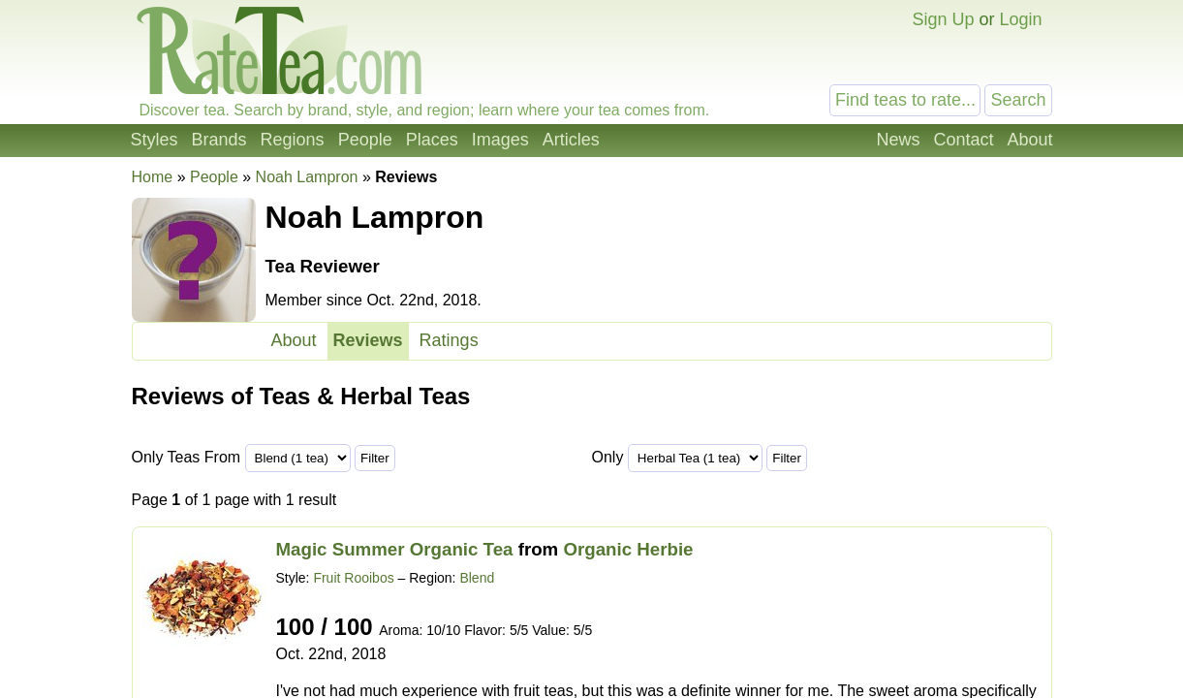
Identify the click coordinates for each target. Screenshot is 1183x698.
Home (152, 177)
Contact (963, 139)
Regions (293, 139)
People (365, 139)
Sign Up (943, 19)
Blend (476, 578)
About (1029, 139)
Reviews (368, 340)
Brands (219, 139)
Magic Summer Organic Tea (395, 549)
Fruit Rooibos (353, 578)
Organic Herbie (628, 549)
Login (1020, 19)
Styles (154, 139)
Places (432, 139)
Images (500, 139)
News (897, 139)
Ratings (449, 340)
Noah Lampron (307, 177)
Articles (571, 139)
